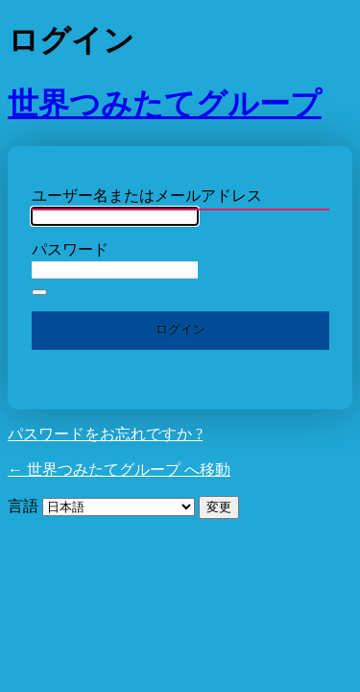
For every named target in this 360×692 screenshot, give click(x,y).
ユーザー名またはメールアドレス (147, 195)
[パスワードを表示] (39, 292)
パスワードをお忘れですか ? (105, 434)
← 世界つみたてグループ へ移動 (119, 469)
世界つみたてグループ (165, 103)
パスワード (70, 249)
